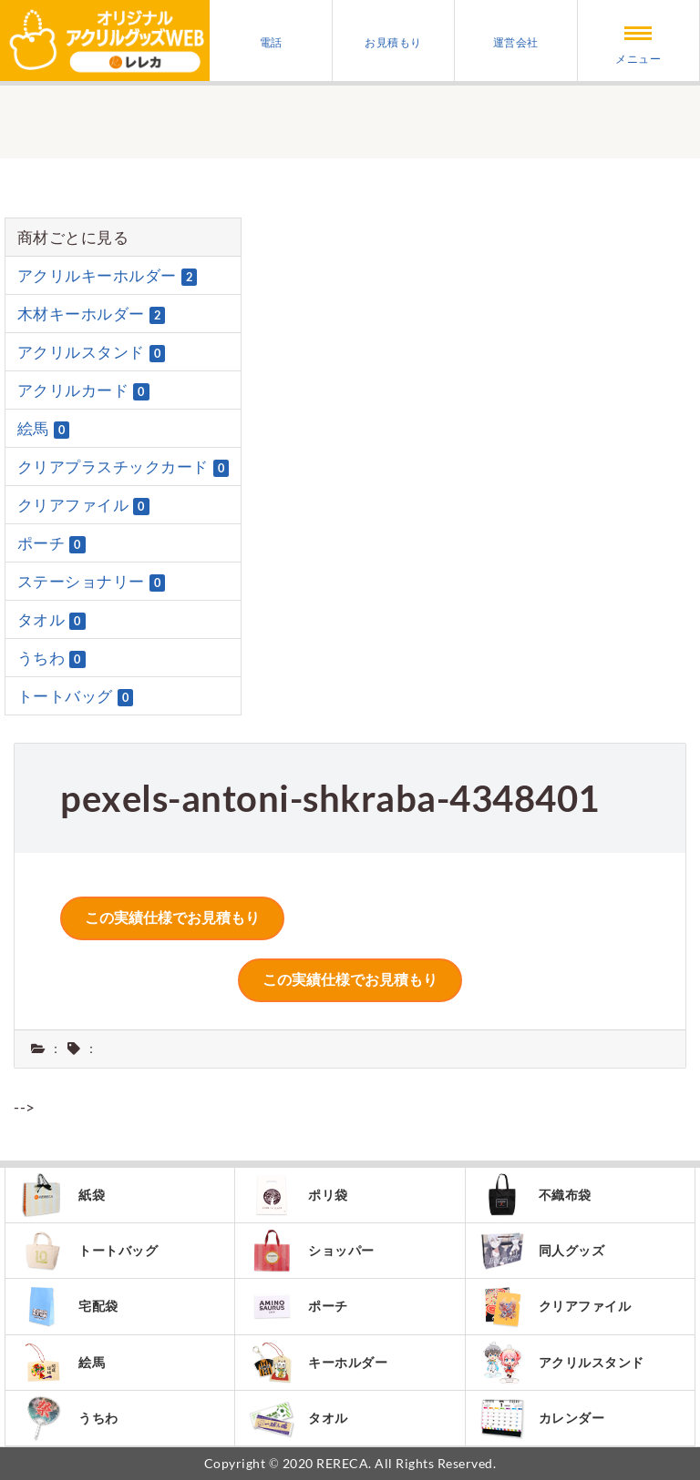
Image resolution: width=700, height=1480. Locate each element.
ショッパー (312, 1250)
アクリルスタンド (91, 352)
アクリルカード (83, 390)
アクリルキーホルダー (107, 276)
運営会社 (516, 41)
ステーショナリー (91, 582)
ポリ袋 (298, 1195)
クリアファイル (83, 505)
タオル (51, 620)
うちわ (51, 658)
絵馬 (43, 429)
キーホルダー (318, 1362)
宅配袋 (68, 1306)
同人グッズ (542, 1250)
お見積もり (393, 41)
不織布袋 (535, 1195)
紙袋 (62, 1195)
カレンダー (542, 1418)
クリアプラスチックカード (123, 467)
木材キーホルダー (91, 314)
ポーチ (51, 543)
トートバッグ (75, 696)
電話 (271, 41)
